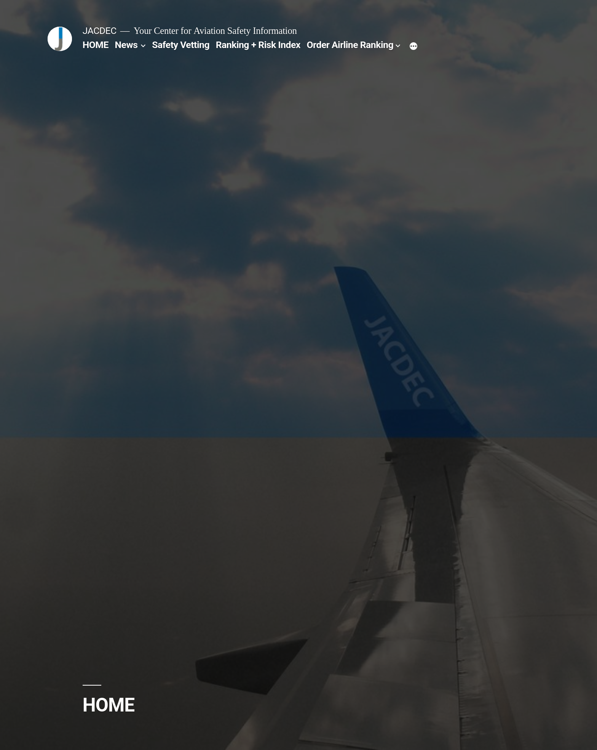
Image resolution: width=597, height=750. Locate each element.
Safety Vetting (180, 44)
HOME (96, 44)
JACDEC (100, 30)
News (126, 44)
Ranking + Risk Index (258, 44)
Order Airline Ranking (350, 44)
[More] (413, 46)
